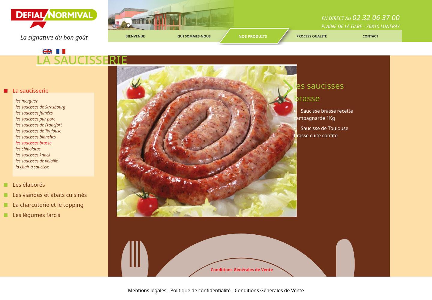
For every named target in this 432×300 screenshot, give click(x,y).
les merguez (27, 101)
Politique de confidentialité (200, 290)
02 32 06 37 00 (376, 17)
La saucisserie (31, 90)
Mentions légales (147, 290)
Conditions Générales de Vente (242, 269)
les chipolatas (28, 149)
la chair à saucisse (32, 167)
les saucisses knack (33, 155)
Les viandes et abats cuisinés (50, 194)
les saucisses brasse (34, 143)
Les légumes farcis (36, 214)
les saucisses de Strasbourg (40, 107)
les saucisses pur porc (35, 119)
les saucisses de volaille (37, 161)
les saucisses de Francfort (39, 125)
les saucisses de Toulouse (38, 131)
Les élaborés (29, 184)
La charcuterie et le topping (48, 204)
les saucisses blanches (36, 137)
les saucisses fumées (34, 113)
